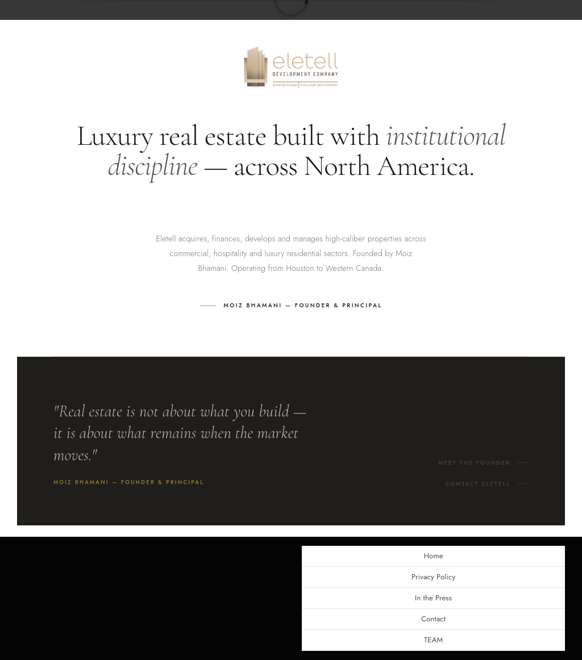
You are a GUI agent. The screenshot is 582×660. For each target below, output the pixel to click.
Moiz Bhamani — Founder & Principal (303, 305)
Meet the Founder (474, 466)
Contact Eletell (477, 487)
